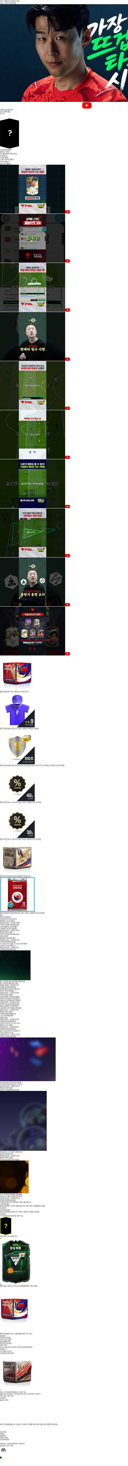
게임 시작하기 (4, 3)
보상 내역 (16, 1)
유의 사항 (3, 1)
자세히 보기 (14, 1236)
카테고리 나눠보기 (6, 1444)
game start (4, 1400)
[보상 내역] (3, 1347)
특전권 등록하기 (5, 917)
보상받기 (3, 1208)
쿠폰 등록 (12, 3)
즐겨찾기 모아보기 (18, 1444)
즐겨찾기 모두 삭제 (6, 1446)
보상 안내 (9, 1)
